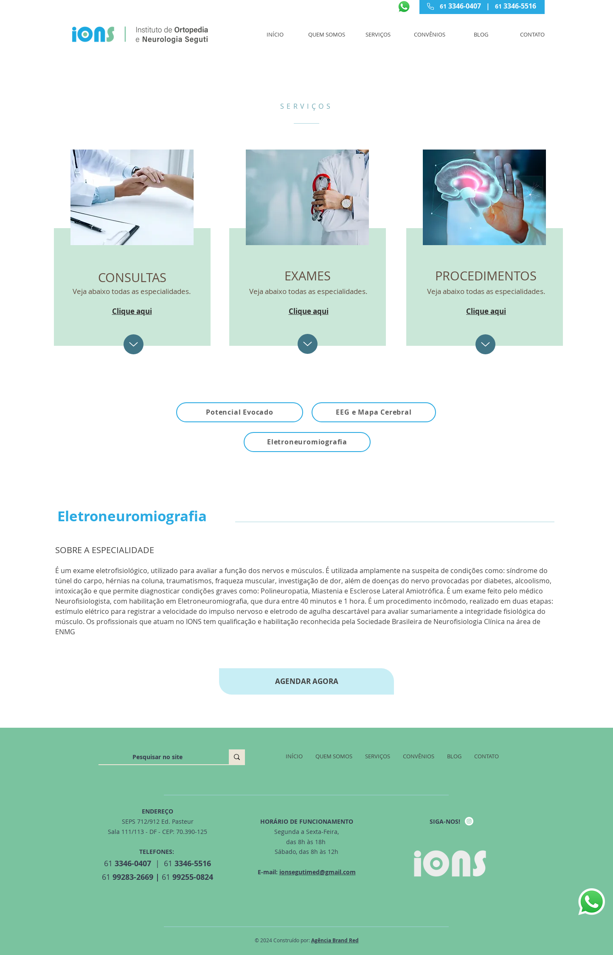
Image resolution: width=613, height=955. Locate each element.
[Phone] (430, 6)
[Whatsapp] (404, 6)
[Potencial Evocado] (239, 412)
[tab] (306, 597)
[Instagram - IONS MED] (469, 821)
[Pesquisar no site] (157, 757)
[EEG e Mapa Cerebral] (374, 412)
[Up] (133, 344)
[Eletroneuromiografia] (307, 442)
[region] (131, 246)
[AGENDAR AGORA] (306, 681)
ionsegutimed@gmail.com (317, 872)
